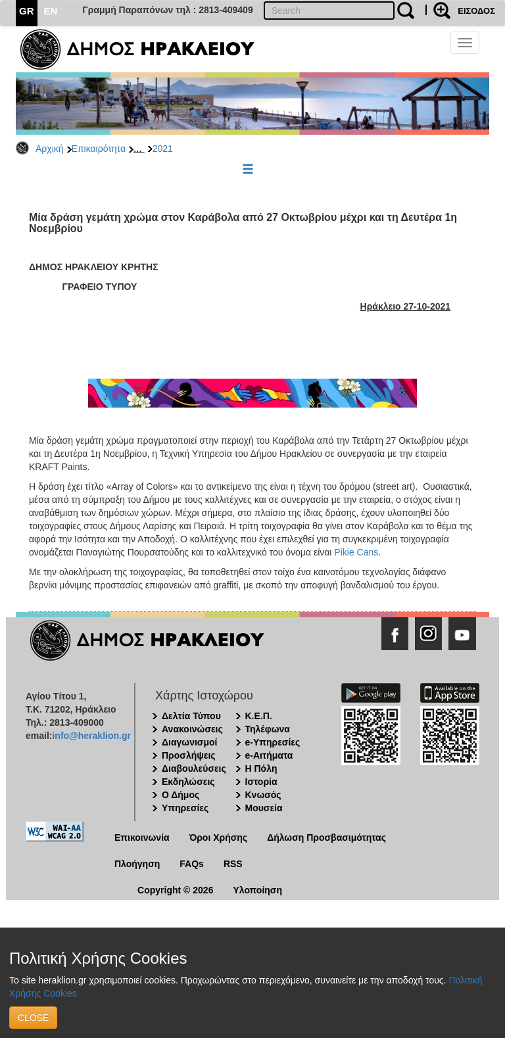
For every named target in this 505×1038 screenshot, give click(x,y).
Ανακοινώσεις (192, 729)
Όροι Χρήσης (218, 837)
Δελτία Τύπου (191, 716)
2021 (163, 148)
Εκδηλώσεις (188, 781)
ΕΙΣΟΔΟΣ (476, 11)
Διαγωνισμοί (189, 742)
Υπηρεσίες (185, 808)
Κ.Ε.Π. (258, 716)
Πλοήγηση (137, 864)
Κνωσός (263, 795)
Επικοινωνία (142, 837)
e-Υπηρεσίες (273, 742)
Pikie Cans (356, 552)
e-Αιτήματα (269, 755)
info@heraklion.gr (91, 735)
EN (51, 10)
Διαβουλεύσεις (194, 768)
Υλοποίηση (257, 890)
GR (26, 10)
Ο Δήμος (180, 795)
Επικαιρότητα (99, 148)
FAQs (192, 864)
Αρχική (50, 148)
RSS (233, 864)
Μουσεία (264, 808)
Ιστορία (261, 781)
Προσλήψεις (189, 755)
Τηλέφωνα (267, 729)
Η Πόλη (261, 768)
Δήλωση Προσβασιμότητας (326, 837)
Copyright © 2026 (175, 890)
